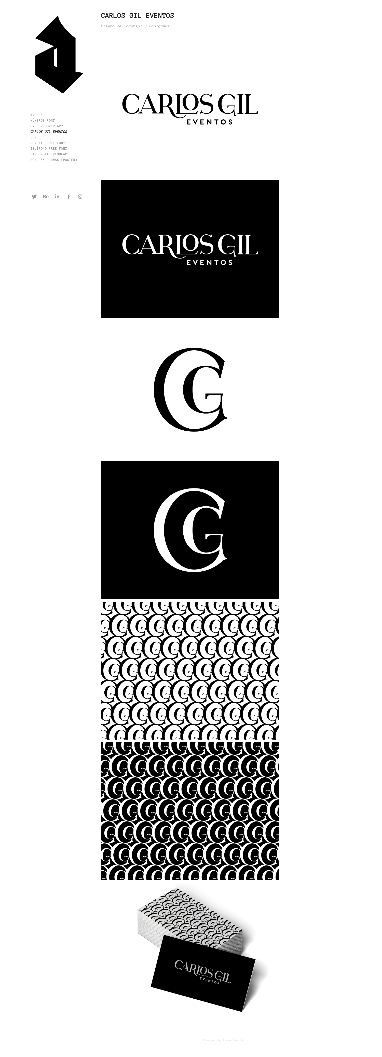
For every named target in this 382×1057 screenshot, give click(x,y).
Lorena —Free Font (48, 143)
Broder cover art (47, 126)
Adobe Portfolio (236, 1040)
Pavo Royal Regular (49, 154)
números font (43, 120)
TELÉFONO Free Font (49, 148)
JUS (34, 137)
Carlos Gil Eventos (49, 132)
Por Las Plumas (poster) (54, 160)
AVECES (37, 115)
